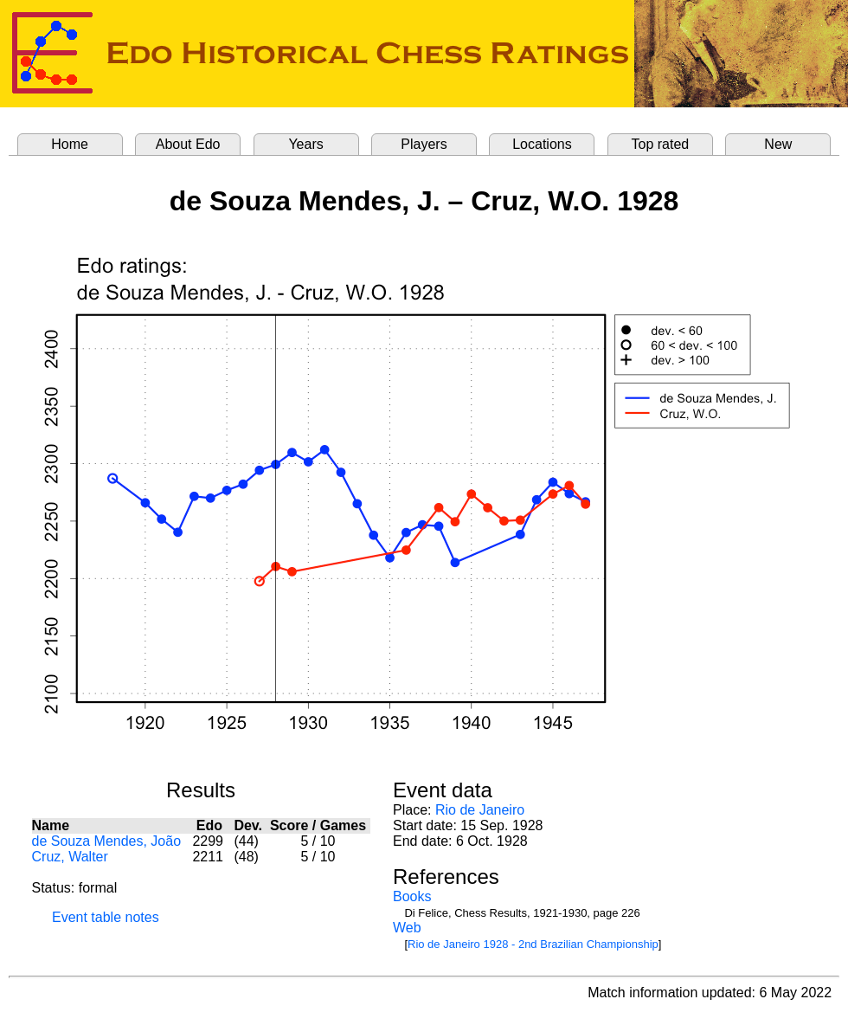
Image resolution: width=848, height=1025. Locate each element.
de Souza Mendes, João (107, 841)
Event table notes (105, 917)
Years (305, 144)
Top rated (661, 144)
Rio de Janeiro (479, 810)
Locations (542, 144)
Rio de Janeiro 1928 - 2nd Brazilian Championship (533, 944)
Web (407, 927)
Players (423, 144)
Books (412, 896)
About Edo (188, 144)
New (778, 144)
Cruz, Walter (70, 856)
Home (69, 144)
